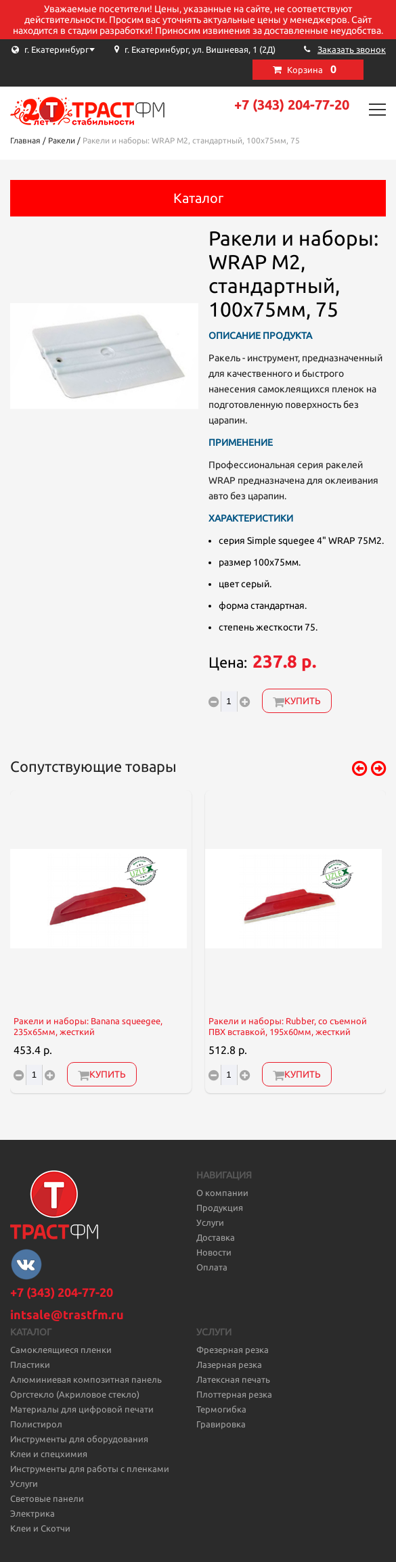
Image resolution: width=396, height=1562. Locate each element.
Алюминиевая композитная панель (86, 1379)
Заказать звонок (351, 49)
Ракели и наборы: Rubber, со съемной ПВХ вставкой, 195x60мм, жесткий (287, 1026)
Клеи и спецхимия (48, 1453)
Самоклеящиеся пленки (61, 1349)
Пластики (30, 1364)
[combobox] (78, 49)
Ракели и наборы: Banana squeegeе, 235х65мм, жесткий (88, 1026)
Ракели (61, 140)
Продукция (219, 1207)
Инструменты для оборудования (79, 1439)
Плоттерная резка (234, 1394)
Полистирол (36, 1424)
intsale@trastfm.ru (67, 1314)
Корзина (311, 69)
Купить (297, 701)
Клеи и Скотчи (40, 1528)
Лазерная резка (229, 1364)
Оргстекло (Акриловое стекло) (74, 1394)
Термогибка (221, 1409)
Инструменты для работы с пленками (89, 1468)
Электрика (32, 1513)
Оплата (211, 1267)
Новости (214, 1252)
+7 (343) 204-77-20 (291, 104)
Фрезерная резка (232, 1349)
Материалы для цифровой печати (82, 1409)
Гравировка (221, 1424)
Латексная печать (233, 1379)
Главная (25, 140)
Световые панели (47, 1498)
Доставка (215, 1237)
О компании (222, 1192)
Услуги (210, 1222)
